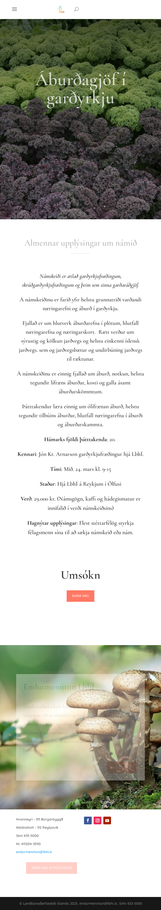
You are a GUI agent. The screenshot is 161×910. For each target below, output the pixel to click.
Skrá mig (80, 596)
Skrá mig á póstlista (51, 868)
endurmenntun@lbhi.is (34, 852)
